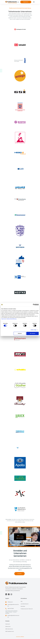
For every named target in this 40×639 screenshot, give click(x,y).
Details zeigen (33, 329)
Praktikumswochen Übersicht (27, 608)
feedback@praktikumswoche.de (13, 616)
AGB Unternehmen (9, 628)
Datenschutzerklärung (11, 318)
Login (18, 2)
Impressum (3, 318)
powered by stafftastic (20, 636)
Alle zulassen (32, 333)
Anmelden (19, 573)
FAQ (21, 601)
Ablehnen (20, 333)
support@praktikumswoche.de (13, 605)
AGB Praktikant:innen (9, 631)
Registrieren (25, 1)
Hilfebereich (10, 602)
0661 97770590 (11, 608)
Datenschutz (7, 626)
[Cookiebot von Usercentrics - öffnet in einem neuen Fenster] (34, 305)
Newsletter (23, 606)
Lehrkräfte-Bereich (24, 603)
